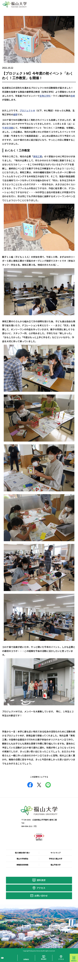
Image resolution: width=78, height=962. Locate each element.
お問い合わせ (41, 895)
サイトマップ (56, 852)
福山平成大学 (56, 864)
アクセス (41, 887)
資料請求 (41, 880)
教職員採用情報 (22, 864)
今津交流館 (7, 127)
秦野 (15, 114)
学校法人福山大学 (55, 858)
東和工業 (37, 156)
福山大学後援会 (22, 858)
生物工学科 (45, 95)
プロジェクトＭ (27, 110)
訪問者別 (26, 959)
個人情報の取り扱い (22, 852)
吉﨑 (73, 95)
